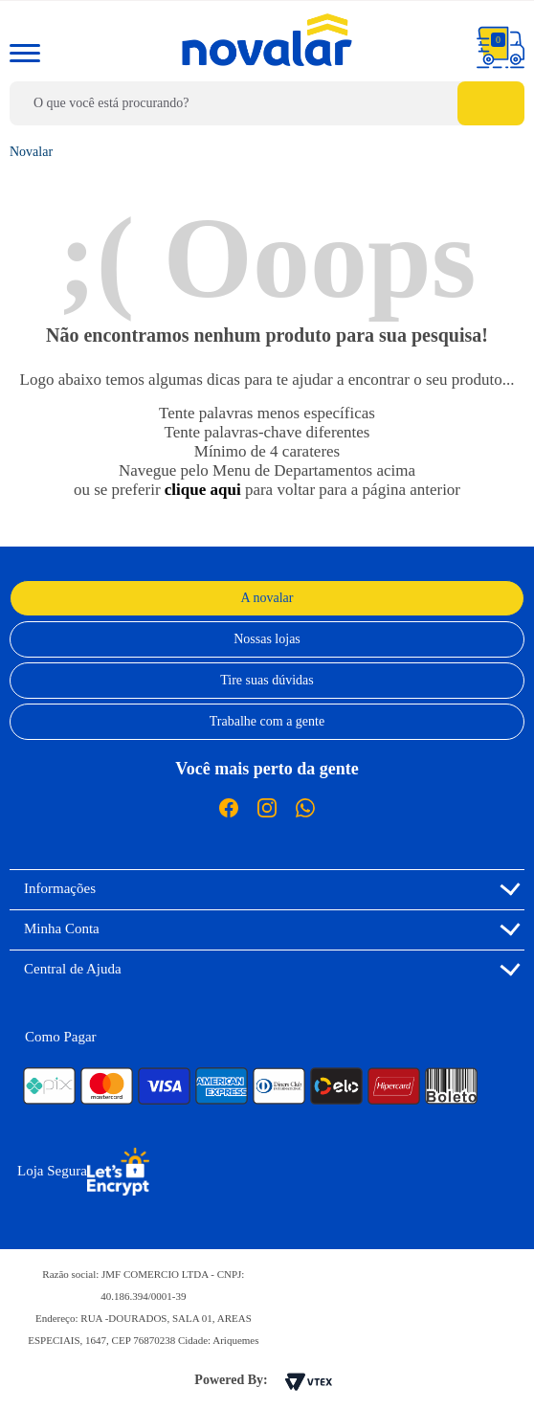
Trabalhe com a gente (267, 721)
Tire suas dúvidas (267, 680)
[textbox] (267, 103)
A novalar (267, 598)
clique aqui (203, 490)
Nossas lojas (267, 639)
